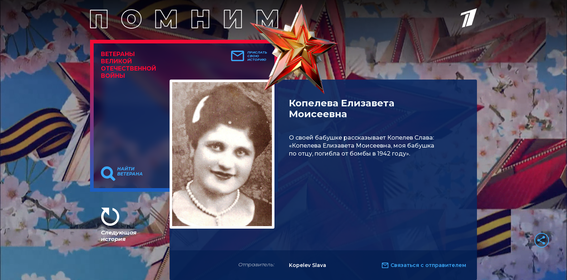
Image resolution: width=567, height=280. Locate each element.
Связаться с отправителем (428, 265)
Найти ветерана (130, 171)
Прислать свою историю (257, 56)
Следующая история (118, 235)
